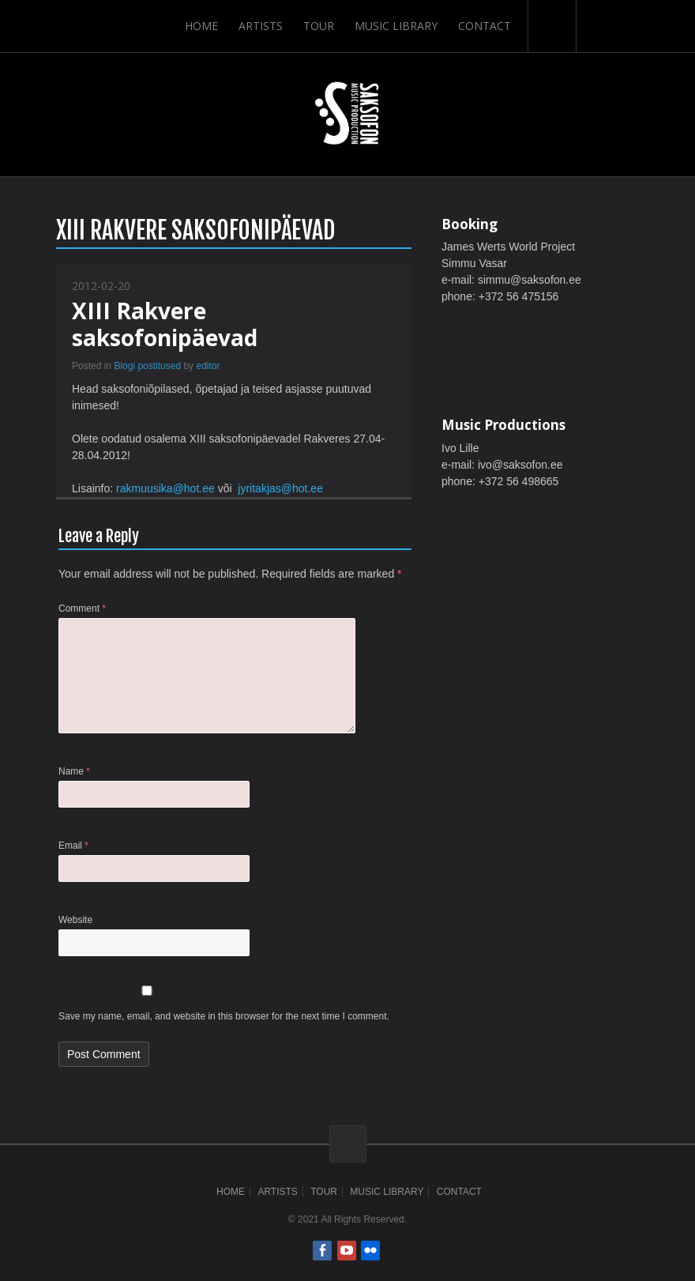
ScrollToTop (347, 1143)
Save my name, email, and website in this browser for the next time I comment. (223, 1016)
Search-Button (552, 26)
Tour (318, 25)
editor (208, 365)
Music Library (396, 25)
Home (201, 25)
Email (73, 845)
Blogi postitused (147, 365)
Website (75, 919)
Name (74, 771)
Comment (82, 608)
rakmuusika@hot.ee (165, 488)
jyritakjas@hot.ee (280, 488)
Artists (261, 25)
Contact (484, 25)
